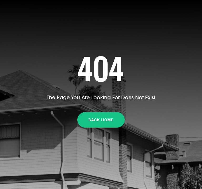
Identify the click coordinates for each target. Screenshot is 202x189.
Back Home (101, 120)
